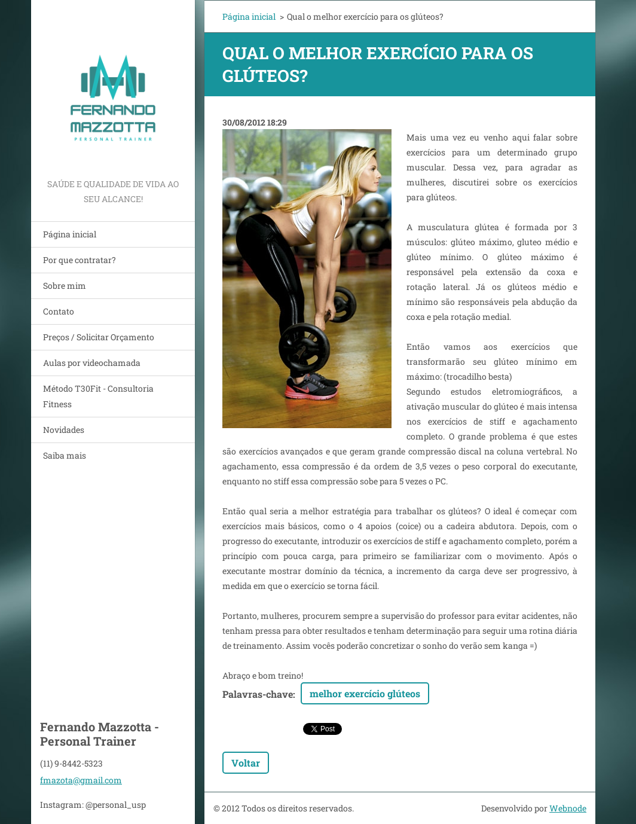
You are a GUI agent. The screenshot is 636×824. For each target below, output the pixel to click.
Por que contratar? (79, 259)
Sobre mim (64, 285)
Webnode (567, 808)
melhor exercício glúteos (365, 693)
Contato (58, 311)
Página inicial (69, 234)
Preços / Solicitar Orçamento (98, 337)
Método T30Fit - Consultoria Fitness (98, 396)
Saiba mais (64, 455)
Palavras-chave (257, 694)
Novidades (63, 429)
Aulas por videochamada (91, 362)
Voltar (245, 762)
